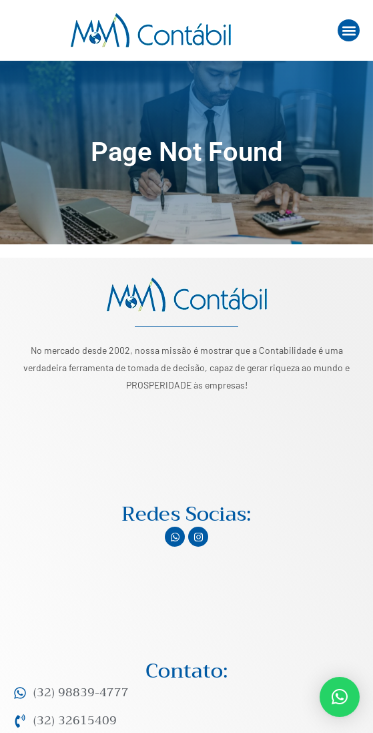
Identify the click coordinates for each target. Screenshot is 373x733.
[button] (349, 30)
